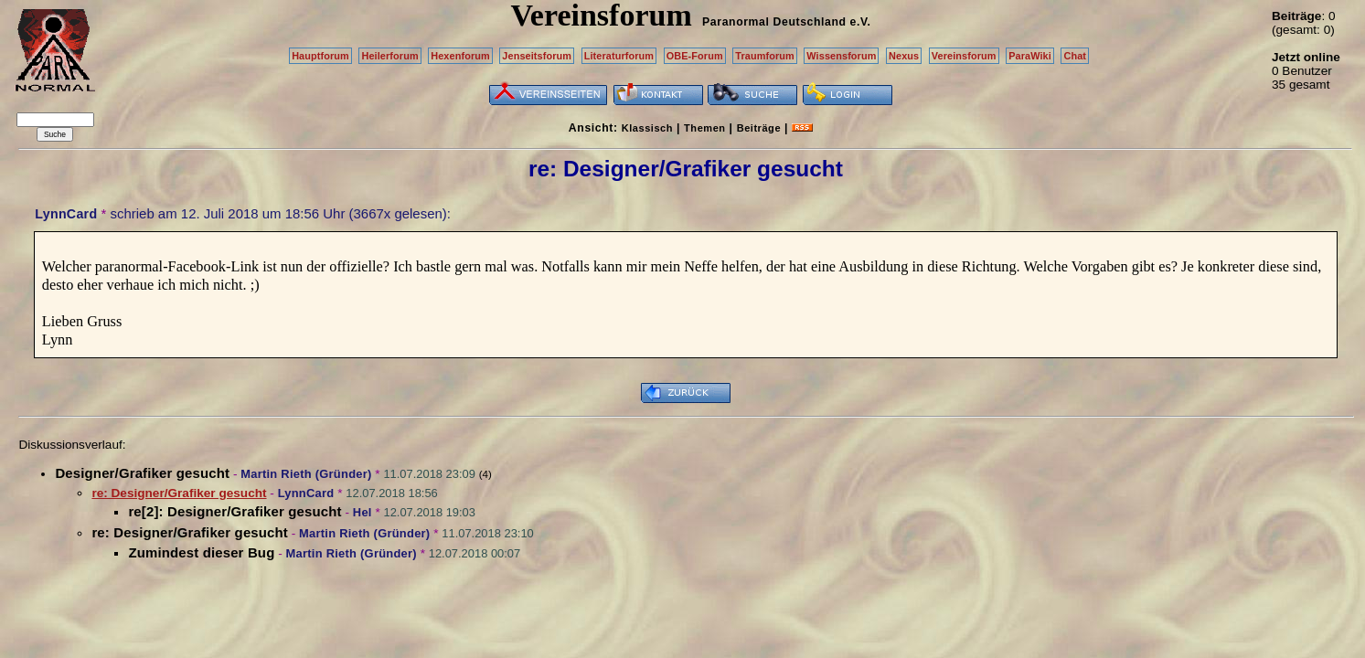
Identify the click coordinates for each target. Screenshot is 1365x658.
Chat (1074, 55)
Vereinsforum (964, 55)
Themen (704, 127)
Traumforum (764, 55)
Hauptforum (320, 55)
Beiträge (759, 127)
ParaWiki (1029, 55)
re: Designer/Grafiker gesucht (189, 532)
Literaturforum (619, 55)
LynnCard (66, 214)
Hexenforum (460, 55)
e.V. (859, 22)
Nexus (904, 55)
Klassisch (647, 127)
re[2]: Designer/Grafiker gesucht (234, 511)
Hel (362, 512)
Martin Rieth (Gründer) (305, 474)
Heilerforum (389, 55)
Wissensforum (841, 55)
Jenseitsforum (536, 55)
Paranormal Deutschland (774, 22)
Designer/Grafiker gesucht (142, 473)
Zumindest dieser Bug (201, 552)
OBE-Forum (695, 55)
